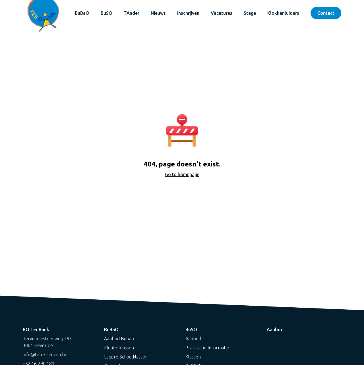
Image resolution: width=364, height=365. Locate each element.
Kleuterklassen (119, 347)
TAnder (131, 13)
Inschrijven (188, 13)
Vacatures (221, 13)
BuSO (106, 13)
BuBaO (82, 13)
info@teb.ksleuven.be (45, 354)
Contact (325, 13)
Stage (250, 13)
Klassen (193, 356)
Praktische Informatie (207, 347)
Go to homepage (182, 174)
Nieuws (158, 13)
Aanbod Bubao (119, 338)
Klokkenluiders (283, 13)
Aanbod (193, 338)
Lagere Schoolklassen (126, 356)
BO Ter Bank (36, 329)
